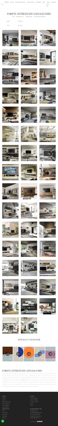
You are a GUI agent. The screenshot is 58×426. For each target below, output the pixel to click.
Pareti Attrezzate (29, 16)
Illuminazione (5, 407)
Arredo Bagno (5, 405)
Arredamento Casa (20, 2)
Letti (3, 410)
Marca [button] (8, 21)
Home (13, 16)
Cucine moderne (34, 400)
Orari (43, 2)
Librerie (4, 398)
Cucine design (33, 398)
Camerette (5, 412)
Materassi (4, 416)
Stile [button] (8, 25)
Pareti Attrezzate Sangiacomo (40, 16)
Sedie (31, 405)
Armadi (4, 418)
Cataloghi (38, 2)
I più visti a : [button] (20, 25)
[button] (54, 354)
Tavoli (31, 403)
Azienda (6, 2)
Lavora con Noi (48, 4)
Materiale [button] (20, 21)
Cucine (12, 2)
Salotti (4, 400)
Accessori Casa (30, 2)
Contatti (54, 2)
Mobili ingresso (5, 403)
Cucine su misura (34, 401)
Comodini (4, 414)
